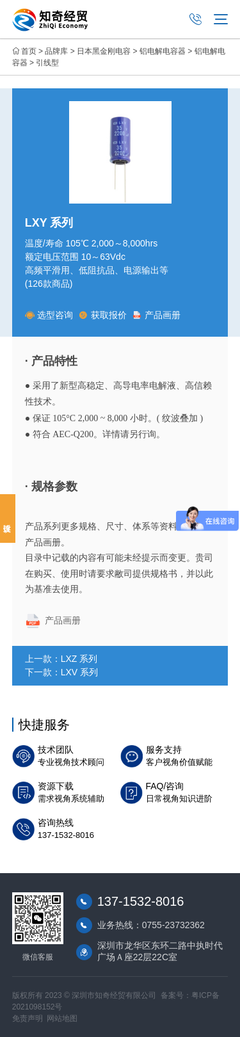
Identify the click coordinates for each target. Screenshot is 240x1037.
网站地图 (62, 1018)
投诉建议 (7, 518)
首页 (28, 51)
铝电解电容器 (163, 51)
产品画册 (156, 315)
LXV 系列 (79, 672)
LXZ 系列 (79, 659)
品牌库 (56, 51)
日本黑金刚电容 (104, 51)
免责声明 (27, 1018)
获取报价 (103, 315)
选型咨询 (49, 315)
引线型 (47, 62)
